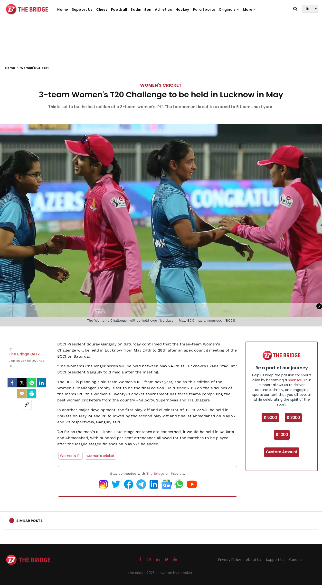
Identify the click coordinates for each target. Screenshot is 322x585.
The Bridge (155, 473)
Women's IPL (70, 455)
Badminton (141, 9)
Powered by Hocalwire (176, 572)
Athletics (163, 9)
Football (119, 9)
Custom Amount (281, 452)
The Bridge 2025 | (143, 572)
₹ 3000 (293, 417)
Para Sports (204, 9)
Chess (102, 9)
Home (62, 9)
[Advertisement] (161, 46)
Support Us (82, 9)
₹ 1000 (282, 434)
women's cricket (100, 455)
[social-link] (27, 404)
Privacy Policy (229, 559)
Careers (296, 559)
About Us (253, 559)
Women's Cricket (161, 85)
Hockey (182, 9)
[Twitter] (22, 383)
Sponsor (295, 380)
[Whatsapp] (32, 383)
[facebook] (12, 383)
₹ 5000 (270, 417)
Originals (229, 9)
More (249, 9)
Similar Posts (29, 520)
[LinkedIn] (41, 383)
